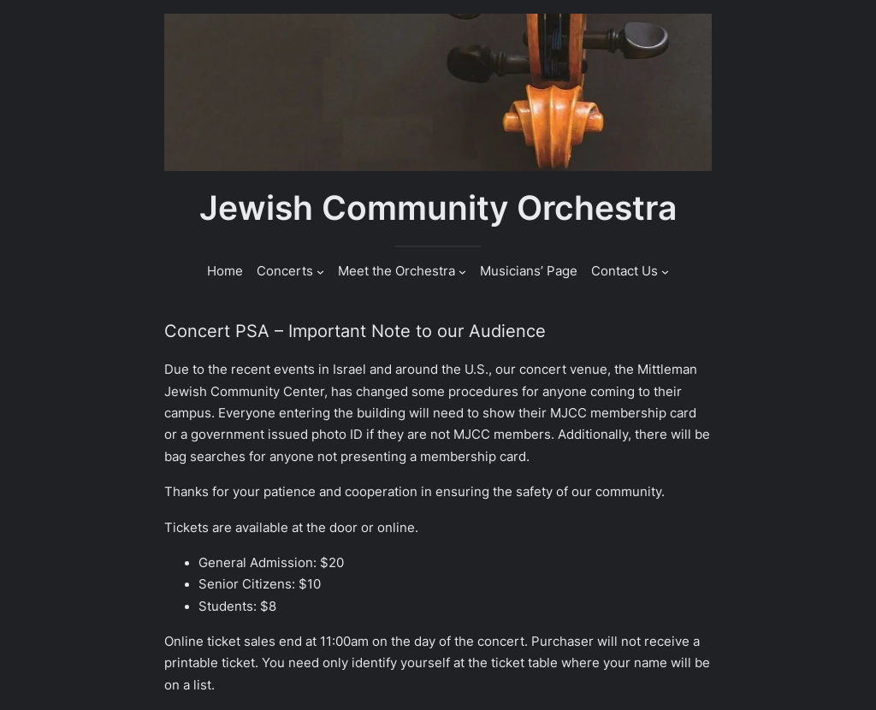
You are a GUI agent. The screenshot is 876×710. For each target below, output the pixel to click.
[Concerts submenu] (320, 271)
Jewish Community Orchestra (438, 207)
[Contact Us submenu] (665, 271)
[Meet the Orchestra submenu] (462, 271)
